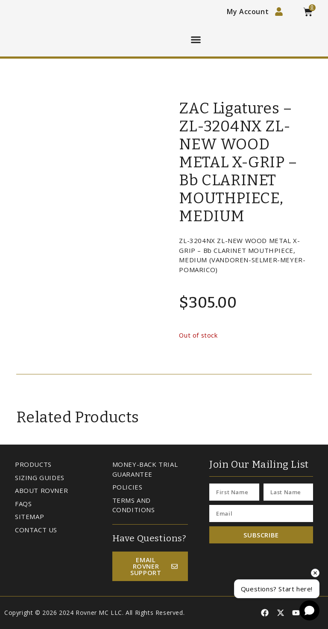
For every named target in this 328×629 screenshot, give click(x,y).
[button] (196, 40)
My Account (248, 11)
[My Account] (279, 11)
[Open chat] (309, 610)
